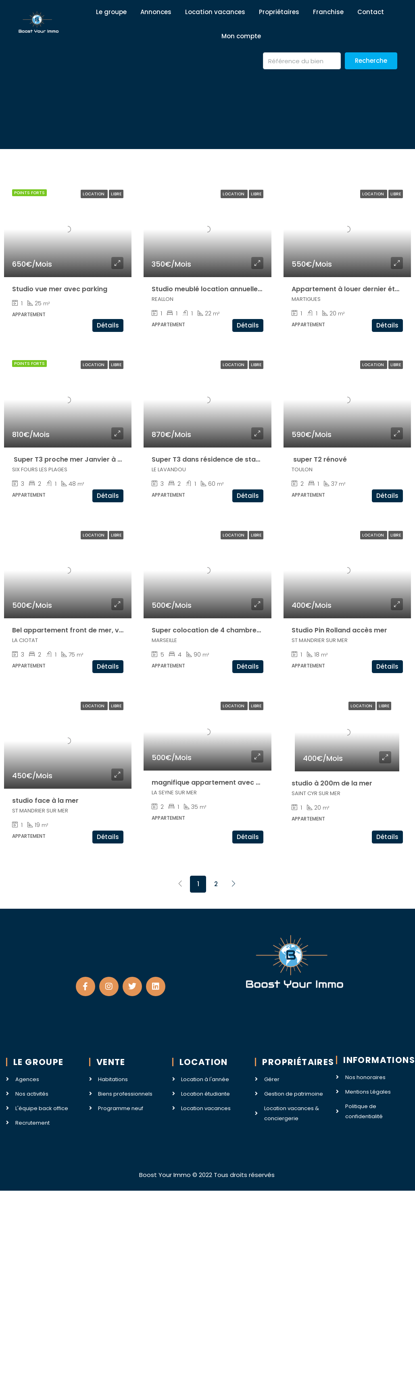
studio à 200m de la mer (332, 783)
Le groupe (111, 12)
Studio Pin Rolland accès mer (339, 630)
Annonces (155, 12)
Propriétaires (279, 12)
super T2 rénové (319, 459)
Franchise (328, 12)
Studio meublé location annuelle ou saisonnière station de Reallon (260, 289)
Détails (108, 325)
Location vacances (215, 12)
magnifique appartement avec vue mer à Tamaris (235, 782)
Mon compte (241, 36)
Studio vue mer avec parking (59, 289)
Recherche (371, 60)
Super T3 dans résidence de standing (213, 459)
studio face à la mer (45, 800)
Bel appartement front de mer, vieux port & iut (88, 630)
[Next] (233, 884)
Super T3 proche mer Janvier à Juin (71, 459)
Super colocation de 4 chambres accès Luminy (229, 630)
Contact (370, 12)
